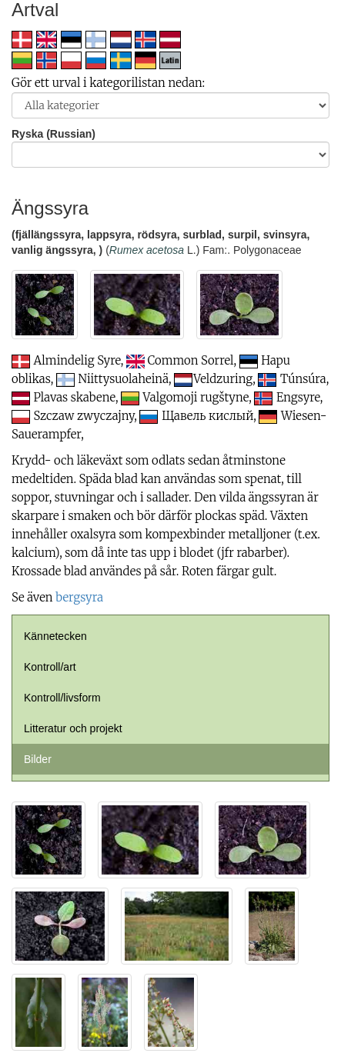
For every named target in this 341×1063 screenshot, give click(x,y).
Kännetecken (55, 636)
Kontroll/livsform (62, 697)
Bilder (38, 759)
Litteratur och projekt (73, 728)
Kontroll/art (50, 667)
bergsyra (79, 597)
